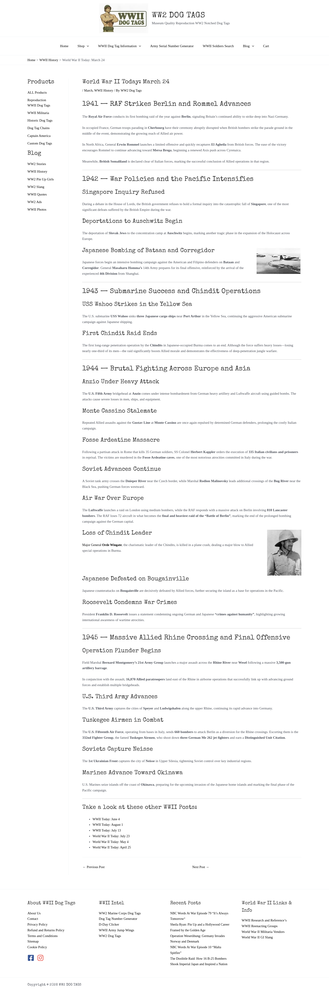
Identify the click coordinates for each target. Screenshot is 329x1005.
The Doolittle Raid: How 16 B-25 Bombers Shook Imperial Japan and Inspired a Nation (200, 958)
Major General (103, 545)
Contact (32, 913)
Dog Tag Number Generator (118, 913)
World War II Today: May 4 (111, 842)
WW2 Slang (35, 188)
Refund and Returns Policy (45, 924)
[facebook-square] (31, 952)
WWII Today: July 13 (107, 830)
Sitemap (33, 936)
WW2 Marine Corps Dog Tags (120, 907)
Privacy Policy (37, 919)
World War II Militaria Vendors (263, 926)
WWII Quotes (37, 196)
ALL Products (37, 92)
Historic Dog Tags (40, 121)
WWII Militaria (38, 113)
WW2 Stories (36, 165)
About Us (34, 907)
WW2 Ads (34, 203)
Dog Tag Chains (38, 128)
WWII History (37, 172)
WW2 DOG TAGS (178, 16)
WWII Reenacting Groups (260, 920)
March (88, 90)
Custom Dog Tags (39, 144)
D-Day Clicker (109, 919)
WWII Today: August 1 (109, 824)
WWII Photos (36, 211)
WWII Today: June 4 (107, 819)
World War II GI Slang (257, 932)
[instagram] (41, 952)
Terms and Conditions (42, 930)
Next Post (201, 867)
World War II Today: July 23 (112, 836)
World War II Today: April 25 (113, 847)
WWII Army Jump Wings (116, 924)
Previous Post (94, 867)
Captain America (38, 136)
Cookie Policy (37, 941)
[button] (91, 46)
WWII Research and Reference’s (264, 915)
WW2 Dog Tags (110, 930)
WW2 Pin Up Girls (40, 180)
